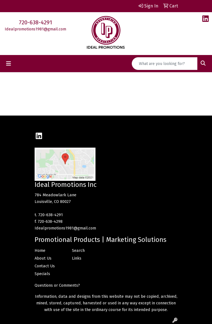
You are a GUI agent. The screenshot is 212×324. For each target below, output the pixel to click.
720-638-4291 (35, 22)
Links (76, 258)
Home (40, 250)
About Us (43, 258)
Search (78, 250)
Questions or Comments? (57, 285)
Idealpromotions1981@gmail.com (35, 29)
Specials (42, 273)
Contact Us (45, 265)
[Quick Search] (165, 63)
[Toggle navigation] (8, 63)
